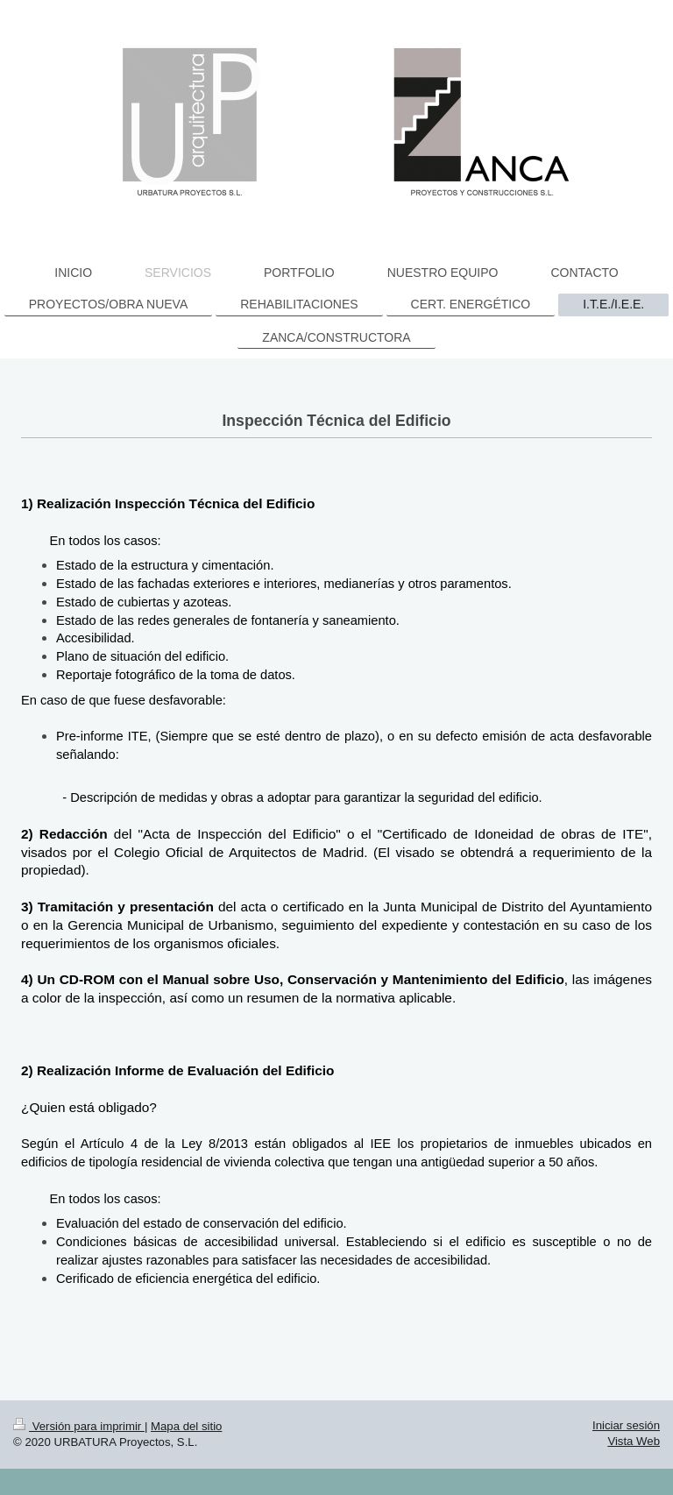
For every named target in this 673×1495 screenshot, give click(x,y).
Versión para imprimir (79, 1426)
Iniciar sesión (626, 1425)
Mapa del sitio (186, 1426)
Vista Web (633, 1441)
